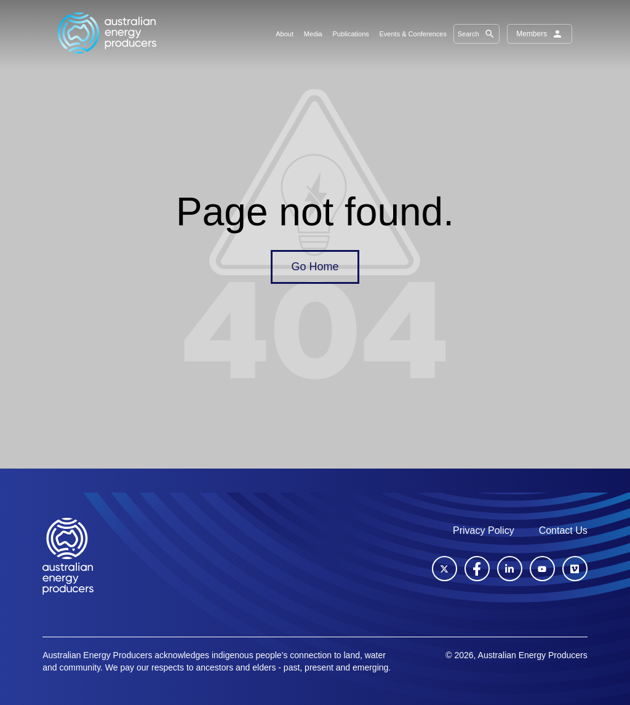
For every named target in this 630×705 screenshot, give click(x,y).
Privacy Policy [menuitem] (483, 530)
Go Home (314, 266)
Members (539, 33)
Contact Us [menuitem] (563, 530)
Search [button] (476, 33)
